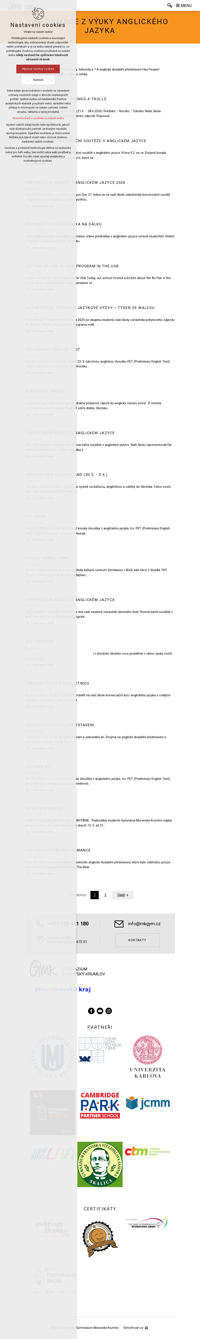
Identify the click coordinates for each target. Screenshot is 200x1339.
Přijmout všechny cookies (38, 69)
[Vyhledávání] (169, 5)
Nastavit (38, 79)
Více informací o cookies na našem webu (38, 118)
